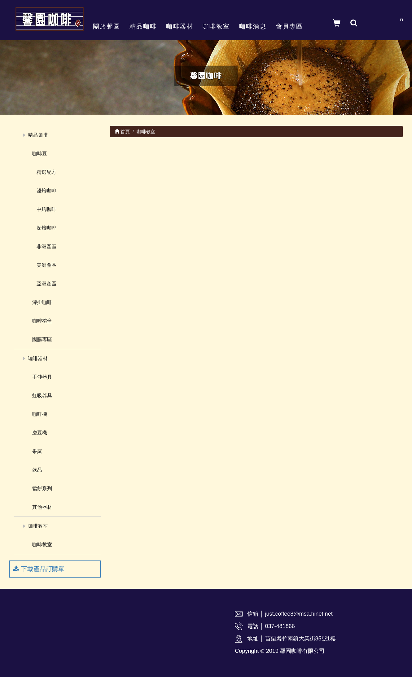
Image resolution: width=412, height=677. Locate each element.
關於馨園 (106, 26)
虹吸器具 (42, 395)
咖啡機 (39, 414)
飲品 (37, 470)
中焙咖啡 (46, 209)
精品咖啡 (143, 26)
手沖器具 (42, 377)
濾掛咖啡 (42, 302)
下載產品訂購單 (38, 568)
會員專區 (289, 26)
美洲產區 (46, 265)
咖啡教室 (216, 26)
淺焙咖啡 (46, 190)
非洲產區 (46, 246)
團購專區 (42, 339)
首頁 (122, 131)
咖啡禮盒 (42, 320)
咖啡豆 (39, 153)
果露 (37, 451)
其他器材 (42, 507)
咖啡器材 (179, 26)
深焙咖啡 (46, 228)
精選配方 (46, 172)
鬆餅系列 (42, 488)
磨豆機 (39, 432)
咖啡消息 (252, 26)
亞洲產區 (46, 283)
